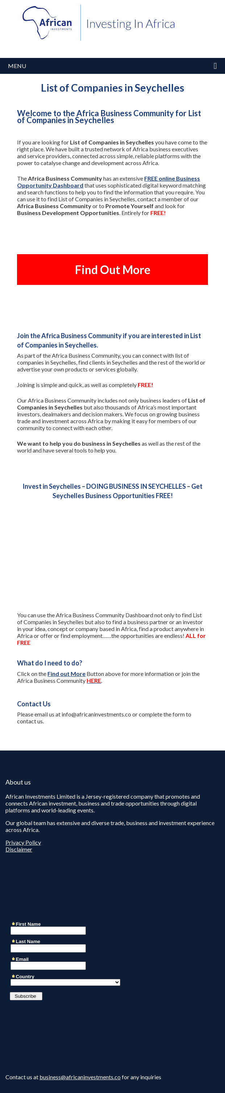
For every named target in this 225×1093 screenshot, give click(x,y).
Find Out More (112, 269)
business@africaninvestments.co (80, 1076)
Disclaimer (18, 849)
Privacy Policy (23, 842)
